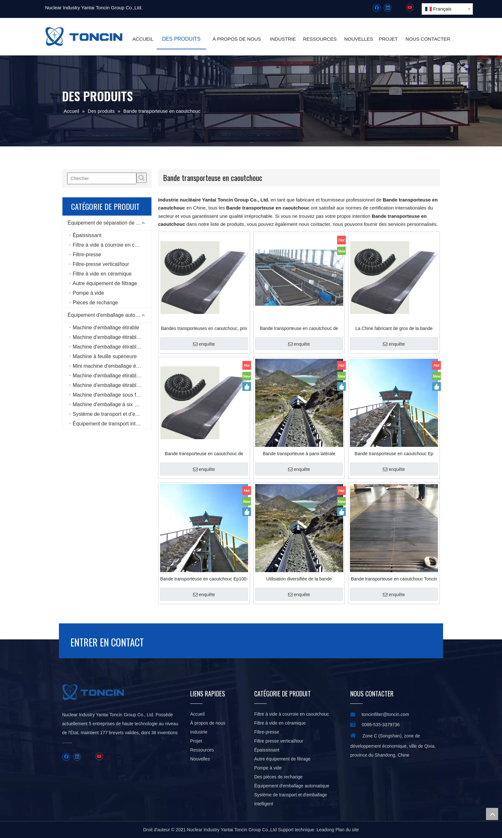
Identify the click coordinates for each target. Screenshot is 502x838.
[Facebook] (377, 8)
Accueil (197, 714)
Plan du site (347, 829)
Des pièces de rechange (278, 776)
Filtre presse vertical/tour (278, 741)
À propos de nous (207, 723)
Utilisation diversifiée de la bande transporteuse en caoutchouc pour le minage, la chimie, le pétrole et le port (299, 578)
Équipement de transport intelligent (112, 423)
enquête (204, 344)
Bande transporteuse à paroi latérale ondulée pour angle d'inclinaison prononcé (299, 453)
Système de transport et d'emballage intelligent (112, 414)
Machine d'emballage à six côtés (110, 404)
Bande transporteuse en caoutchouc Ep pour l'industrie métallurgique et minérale (394, 453)
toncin (367, 714)
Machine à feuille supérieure (105, 356)
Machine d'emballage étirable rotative (112, 346)
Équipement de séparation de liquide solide (109, 223)
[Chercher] (101, 178)
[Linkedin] (388, 8)
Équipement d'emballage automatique (109, 315)
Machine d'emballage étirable (106, 327)
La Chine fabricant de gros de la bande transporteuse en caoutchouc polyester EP (394, 328)
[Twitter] (398, 8)
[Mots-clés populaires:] (141, 178)
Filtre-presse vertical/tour (101, 264)
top (492, 814)
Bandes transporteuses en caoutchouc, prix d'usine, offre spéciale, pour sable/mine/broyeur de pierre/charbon (204, 328)
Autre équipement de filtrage (105, 283)
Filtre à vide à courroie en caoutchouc (112, 245)
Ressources (202, 749)
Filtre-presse (87, 254)
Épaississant (87, 235)
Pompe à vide (88, 293)
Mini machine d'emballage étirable (111, 366)
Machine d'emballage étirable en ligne (112, 337)
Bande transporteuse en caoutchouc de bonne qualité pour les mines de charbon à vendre (299, 328)
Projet (196, 741)
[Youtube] (410, 8)
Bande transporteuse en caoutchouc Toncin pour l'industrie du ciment (394, 578)
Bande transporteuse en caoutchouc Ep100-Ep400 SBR (204, 578)
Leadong (325, 829)
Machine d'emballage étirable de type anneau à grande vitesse (112, 385)
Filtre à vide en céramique (102, 273)
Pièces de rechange (95, 302)
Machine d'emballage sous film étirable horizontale (112, 395)
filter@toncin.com (391, 714)
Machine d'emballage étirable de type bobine (112, 375)
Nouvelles (200, 758)
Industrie (198, 732)
